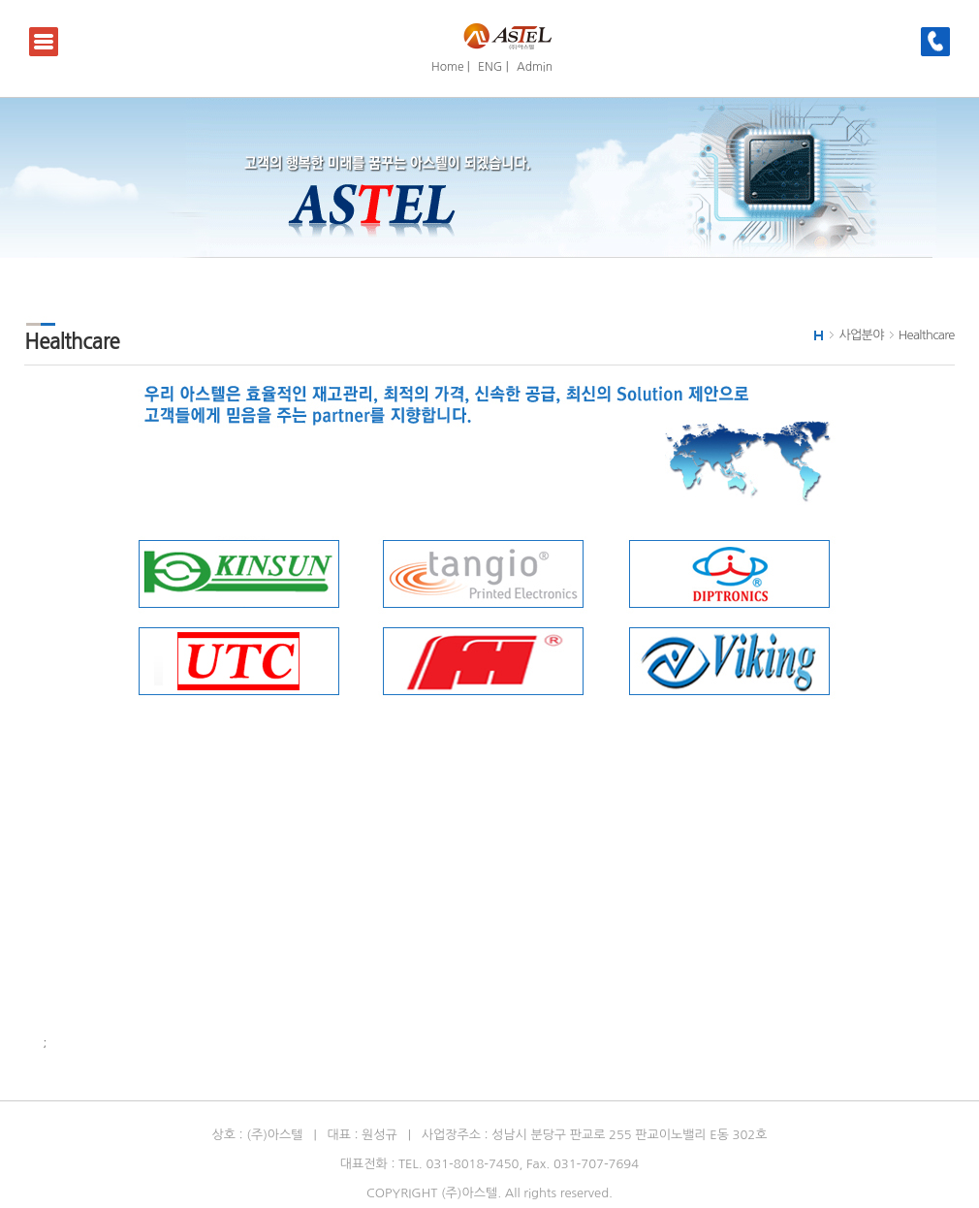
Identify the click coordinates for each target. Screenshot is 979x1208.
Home (447, 67)
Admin (535, 67)
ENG (490, 67)
